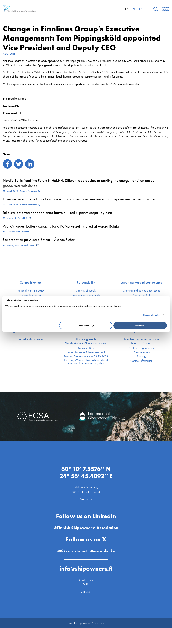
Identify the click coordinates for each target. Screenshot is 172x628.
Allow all (140, 325)
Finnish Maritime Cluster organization (86, 343)
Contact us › (86, 580)
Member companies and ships (141, 339)
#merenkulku (102, 551)
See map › (86, 499)
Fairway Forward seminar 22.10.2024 (86, 356)
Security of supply (86, 290)
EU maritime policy (30, 294)
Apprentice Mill (141, 294)
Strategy (141, 356)
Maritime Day (86, 347)
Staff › (86, 584)
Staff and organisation (141, 347)
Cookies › (86, 592)
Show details (151, 315)
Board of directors (141, 343)
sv (140, 9)
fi (134, 9)
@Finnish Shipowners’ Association (86, 527)
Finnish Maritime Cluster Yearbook (85, 352)
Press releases (141, 352)
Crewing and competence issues (141, 290)
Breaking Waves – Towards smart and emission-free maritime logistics (86, 362)
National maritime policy (30, 290)
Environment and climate (86, 294)
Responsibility (86, 282)
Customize (86, 325)
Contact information (141, 360)
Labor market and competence (141, 282)
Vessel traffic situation (30, 339)
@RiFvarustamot (72, 551)
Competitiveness (30, 282)
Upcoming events (86, 339)
